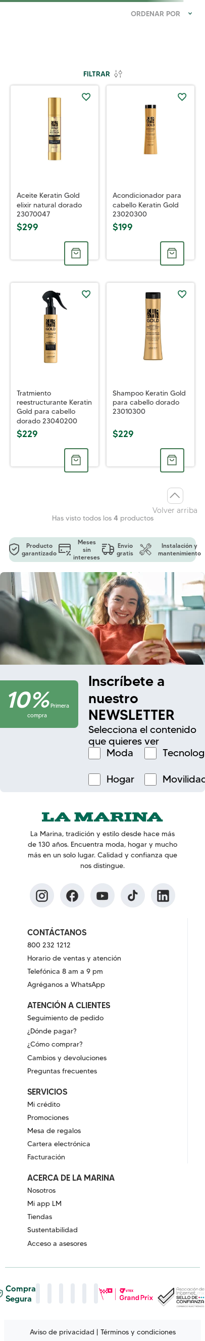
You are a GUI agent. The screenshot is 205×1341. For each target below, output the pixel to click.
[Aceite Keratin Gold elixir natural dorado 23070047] (54, 172)
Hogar (120, 779)
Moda (120, 753)
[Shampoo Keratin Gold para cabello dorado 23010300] (150, 374)
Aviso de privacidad (62, 1331)
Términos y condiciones (138, 1331)
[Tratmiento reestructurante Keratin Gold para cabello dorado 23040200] (54, 374)
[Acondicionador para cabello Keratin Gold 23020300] (150, 172)
